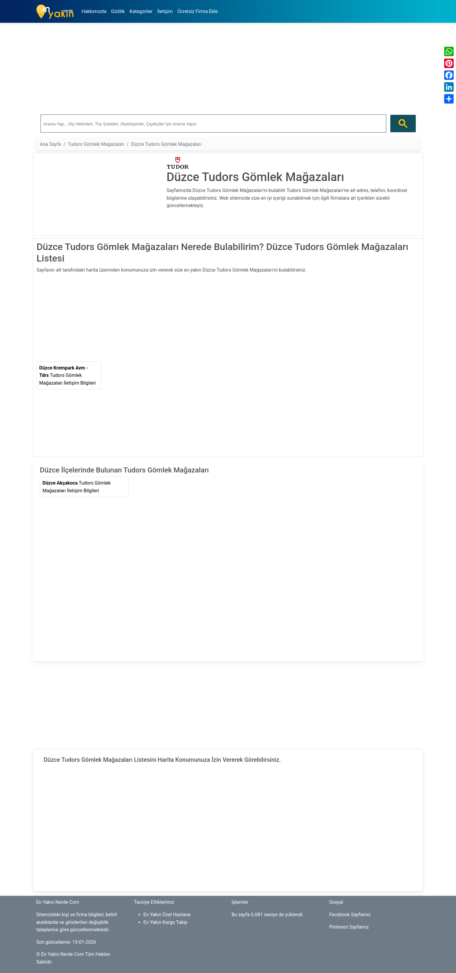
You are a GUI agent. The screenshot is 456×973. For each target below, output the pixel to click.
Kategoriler (141, 11)
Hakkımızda (94, 11)
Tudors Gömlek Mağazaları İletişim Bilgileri (67, 375)
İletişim (165, 11)
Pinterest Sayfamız (349, 927)
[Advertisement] (213, 69)
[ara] (212, 123)
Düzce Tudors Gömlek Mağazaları (166, 144)
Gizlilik (118, 11)
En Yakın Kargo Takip (166, 922)
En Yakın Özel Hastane (167, 914)
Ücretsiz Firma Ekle (197, 11)
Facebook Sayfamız (349, 914)
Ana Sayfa (50, 144)
